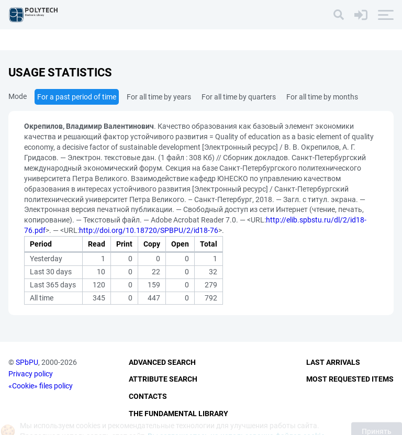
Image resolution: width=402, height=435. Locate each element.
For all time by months (322, 97)
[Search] (338, 14)
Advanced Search (162, 362)
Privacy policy (30, 374)
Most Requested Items (350, 379)
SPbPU (27, 362)
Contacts (148, 396)
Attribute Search (163, 379)
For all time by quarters (239, 97)
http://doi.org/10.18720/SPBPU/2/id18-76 (148, 230)
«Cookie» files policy (40, 386)
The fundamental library (178, 413)
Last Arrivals (333, 362)
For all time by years (159, 97)
